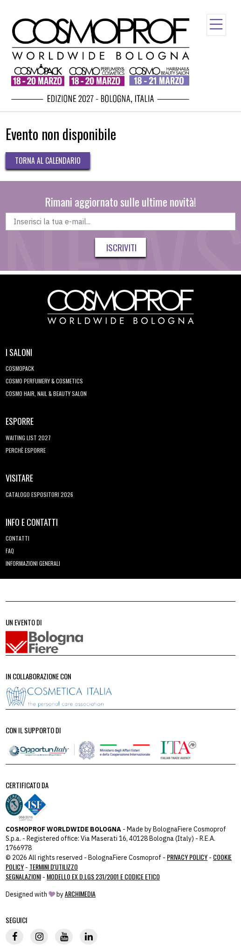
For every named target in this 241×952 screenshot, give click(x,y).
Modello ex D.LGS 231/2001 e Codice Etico (103, 876)
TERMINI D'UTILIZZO (53, 867)
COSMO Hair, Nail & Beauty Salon (46, 393)
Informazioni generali (33, 563)
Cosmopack (20, 368)
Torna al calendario (48, 160)
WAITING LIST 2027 (28, 438)
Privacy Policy (187, 857)
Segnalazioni (23, 876)
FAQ (10, 551)
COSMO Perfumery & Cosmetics (44, 381)
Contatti (17, 538)
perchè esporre (26, 450)
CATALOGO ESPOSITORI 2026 (39, 494)
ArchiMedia (80, 893)
